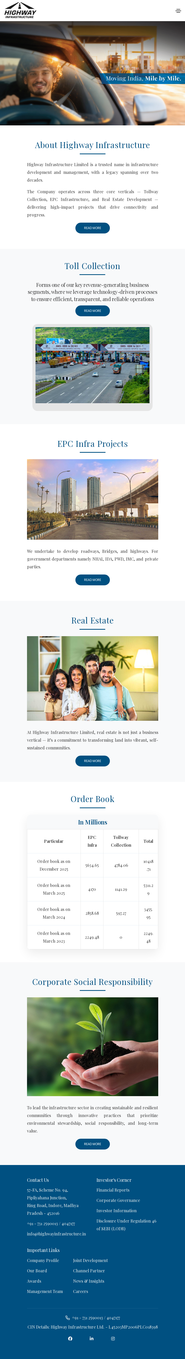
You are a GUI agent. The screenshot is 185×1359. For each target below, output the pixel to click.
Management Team (45, 1291)
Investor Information (116, 1210)
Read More (92, 228)
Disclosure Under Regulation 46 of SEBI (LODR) (126, 1224)
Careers (80, 1291)
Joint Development (90, 1260)
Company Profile (43, 1260)
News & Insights (88, 1280)
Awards (34, 1280)
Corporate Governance (118, 1200)
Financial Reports (112, 1190)
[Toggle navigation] (178, 11)
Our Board (37, 1270)
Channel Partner (89, 1270)
